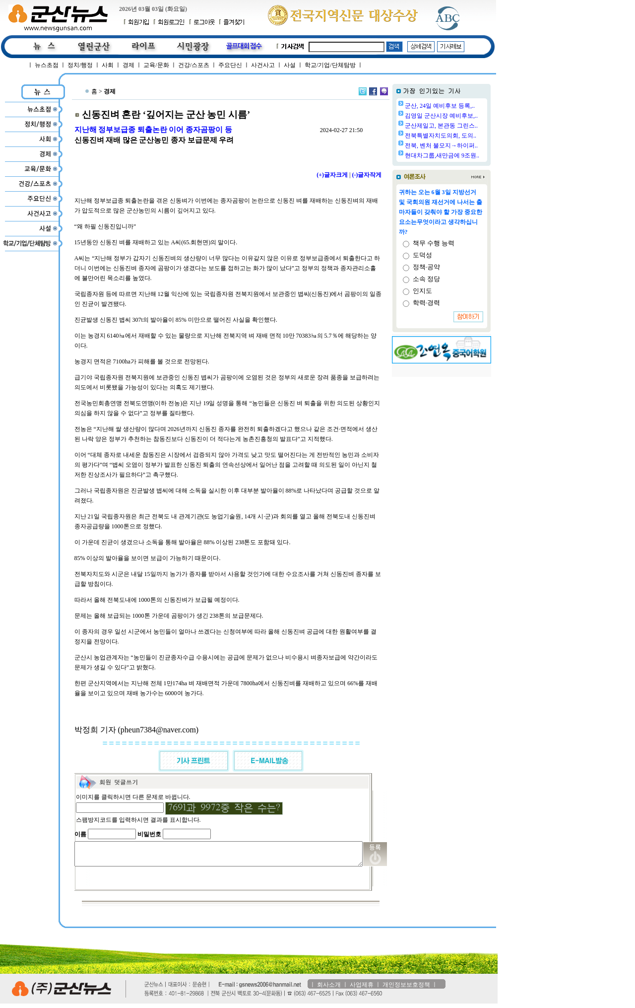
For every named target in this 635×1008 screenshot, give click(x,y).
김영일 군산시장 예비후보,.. (466, 115)
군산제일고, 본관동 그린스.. (466, 125)
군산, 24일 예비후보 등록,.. (465, 105)
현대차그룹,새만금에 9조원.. (467, 155)
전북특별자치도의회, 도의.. (466, 135)
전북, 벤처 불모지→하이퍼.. (466, 145)
